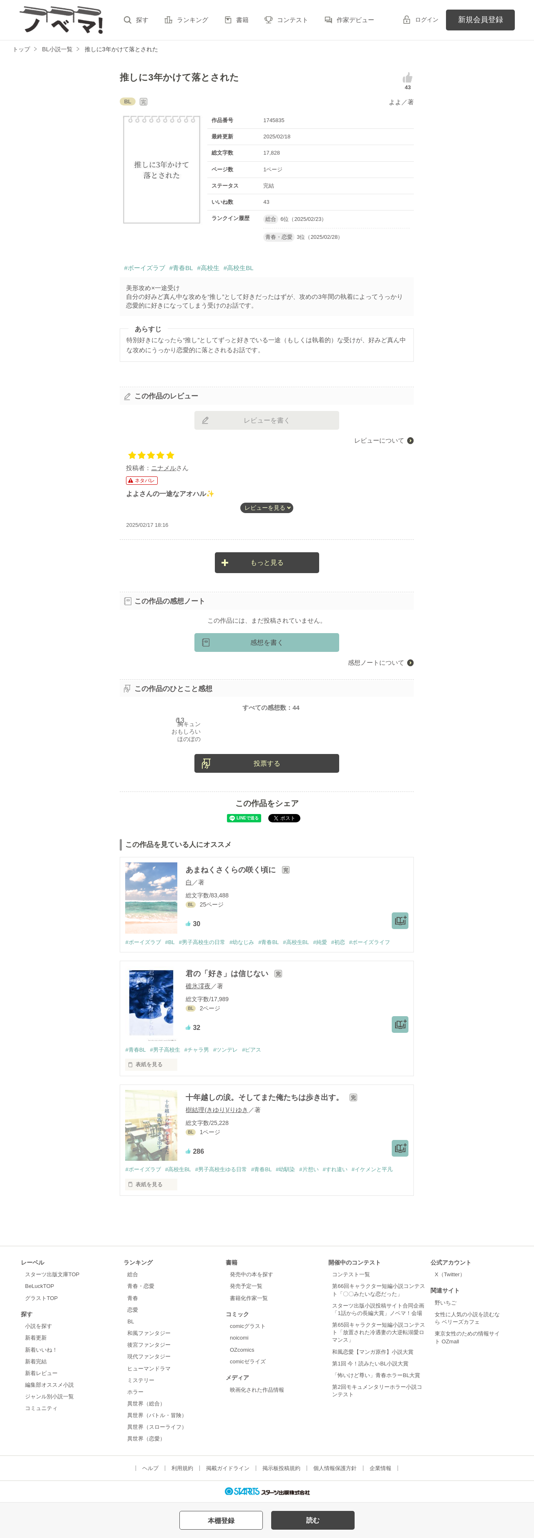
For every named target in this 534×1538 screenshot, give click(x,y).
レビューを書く (267, 420)
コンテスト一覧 (351, 1274)
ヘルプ (150, 1468)
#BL (170, 942)
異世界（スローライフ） (157, 1427)
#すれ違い (335, 1169)
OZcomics (242, 1350)
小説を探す (38, 1326)
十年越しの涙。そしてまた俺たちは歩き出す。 (265, 1097)
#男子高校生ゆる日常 (221, 1169)
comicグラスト (248, 1326)
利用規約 (182, 1468)
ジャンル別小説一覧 (49, 1396)
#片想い (308, 1169)
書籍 (242, 19)
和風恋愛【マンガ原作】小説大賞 (372, 1352)
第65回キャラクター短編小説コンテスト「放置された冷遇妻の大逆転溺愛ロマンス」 (378, 1332)
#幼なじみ (241, 942)
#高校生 (208, 267)
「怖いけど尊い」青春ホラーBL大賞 (376, 1375)
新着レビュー (41, 1373)
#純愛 (320, 942)
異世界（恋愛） (146, 1438)
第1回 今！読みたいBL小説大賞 (370, 1363)
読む (313, 1520)
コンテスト (292, 19)
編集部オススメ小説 (49, 1385)
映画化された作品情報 (257, 1390)
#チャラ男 (196, 1050)
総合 (132, 1274)
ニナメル (163, 467)
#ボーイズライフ (369, 942)
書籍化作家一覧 (249, 1298)
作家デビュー (355, 19)
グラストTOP (41, 1298)
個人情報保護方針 (335, 1468)
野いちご (445, 1303)
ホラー (135, 1392)
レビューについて (379, 440)
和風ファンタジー (149, 1333)
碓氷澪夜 (198, 985)
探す (142, 19)
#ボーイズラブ (144, 267)
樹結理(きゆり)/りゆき (217, 1109)
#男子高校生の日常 (202, 942)
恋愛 (132, 1310)
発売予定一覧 (246, 1286)
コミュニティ (41, 1408)
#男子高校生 (165, 1050)
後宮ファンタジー (149, 1345)
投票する (267, 763)
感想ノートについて (376, 662)
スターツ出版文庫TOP (52, 1274)
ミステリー (140, 1380)
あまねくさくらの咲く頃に (232, 870)
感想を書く (267, 642)
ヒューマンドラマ (149, 1368)
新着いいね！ (41, 1350)
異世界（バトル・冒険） (157, 1415)
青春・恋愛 (140, 1286)
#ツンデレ (225, 1050)
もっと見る (267, 562)
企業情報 (380, 1468)
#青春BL (181, 267)
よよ (395, 101)
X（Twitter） (450, 1274)
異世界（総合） (146, 1403)
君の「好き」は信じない (228, 973)
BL (130, 1321)
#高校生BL (239, 267)
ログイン (426, 19)
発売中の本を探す (251, 1274)
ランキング (192, 19)
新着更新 (36, 1338)
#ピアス (251, 1050)
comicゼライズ (248, 1361)
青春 (132, 1298)
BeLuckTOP (39, 1286)
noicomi (239, 1338)
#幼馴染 (285, 1169)
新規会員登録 (480, 19)
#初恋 (338, 942)
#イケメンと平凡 (372, 1169)
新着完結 (36, 1361)
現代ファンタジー (149, 1356)
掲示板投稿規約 (281, 1468)
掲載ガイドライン (227, 1468)
